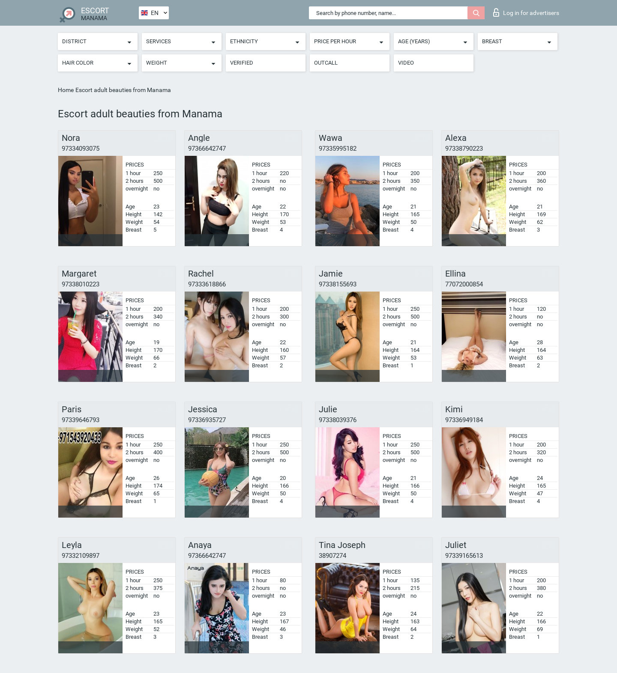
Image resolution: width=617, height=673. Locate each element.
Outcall (326, 63)
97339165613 (464, 556)
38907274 (332, 556)
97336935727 (207, 420)
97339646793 (80, 420)
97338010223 (80, 284)
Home (66, 89)
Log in (526, 12)
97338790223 (464, 148)
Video (406, 63)
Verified (241, 63)
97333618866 (207, 284)
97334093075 (80, 148)
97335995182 (337, 148)
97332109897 (80, 556)
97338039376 (337, 420)
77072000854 (464, 284)
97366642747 (207, 148)
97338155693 (337, 284)
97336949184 (464, 420)
